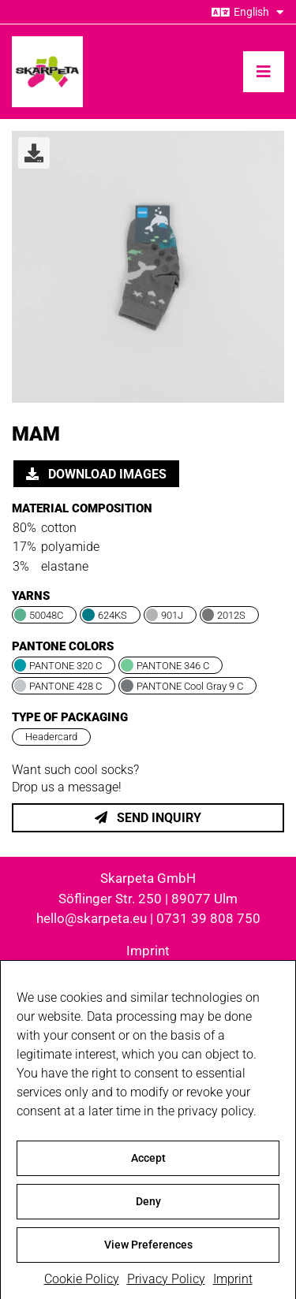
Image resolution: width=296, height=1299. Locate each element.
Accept (148, 1165)
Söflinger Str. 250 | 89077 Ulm (148, 898)
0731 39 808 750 (208, 918)
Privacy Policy (166, 1286)
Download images (96, 474)
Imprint (233, 1286)
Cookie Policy (81, 1286)
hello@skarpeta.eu (91, 918)
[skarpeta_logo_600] (47, 42)
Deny (148, 1208)
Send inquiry (148, 817)
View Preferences (148, 1251)
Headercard (51, 737)
